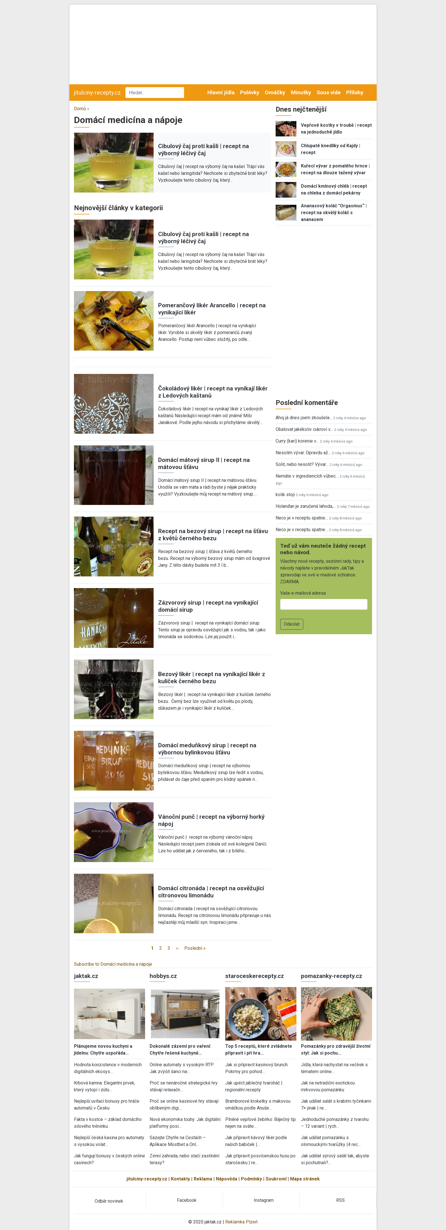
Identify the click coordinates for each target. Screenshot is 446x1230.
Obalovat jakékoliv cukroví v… (304, 429)
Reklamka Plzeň (241, 1222)
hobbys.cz (163, 976)
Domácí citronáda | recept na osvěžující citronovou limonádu (211, 892)
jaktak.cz (86, 976)
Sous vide (329, 92)
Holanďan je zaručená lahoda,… (306, 506)
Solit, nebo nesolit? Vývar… (302, 464)
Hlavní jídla (221, 92)
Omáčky (275, 92)
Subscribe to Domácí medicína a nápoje (113, 964)
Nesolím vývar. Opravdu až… (303, 452)
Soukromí (276, 1179)
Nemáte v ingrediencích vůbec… (307, 476)
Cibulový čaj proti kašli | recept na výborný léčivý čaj (203, 150)
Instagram (264, 1200)
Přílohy (355, 92)
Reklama (203, 1179)
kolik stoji (285, 494)
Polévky (249, 92)
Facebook (187, 1200)
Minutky (301, 92)
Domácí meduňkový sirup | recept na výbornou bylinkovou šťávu (207, 749)
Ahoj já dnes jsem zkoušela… (304, 417)
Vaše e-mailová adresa (303, 593)
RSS (340, 1200)
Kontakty (180, 1179)
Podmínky (251, 1179)
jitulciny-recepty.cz (97, 92)
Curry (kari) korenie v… (297, 441)
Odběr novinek (109, 1201)
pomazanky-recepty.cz (331, 976)
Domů (80, 108)
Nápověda (226, 1179)
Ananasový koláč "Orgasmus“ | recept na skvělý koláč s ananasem (334, 212)
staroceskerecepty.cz (254, 976)
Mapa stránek (305, 1179)
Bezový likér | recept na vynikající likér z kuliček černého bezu (211, 678)
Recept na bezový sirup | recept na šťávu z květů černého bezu (213, 535)
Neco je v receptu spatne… (302, 518)
